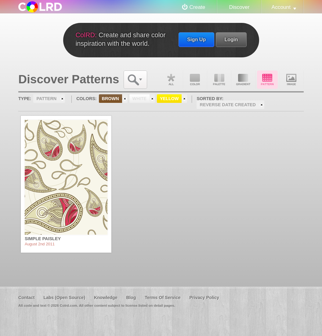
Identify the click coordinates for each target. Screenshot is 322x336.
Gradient (243, 79)
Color (195, 79)
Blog (131, 297)
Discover (239, 7)
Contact (26, 297)
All (171, 79)
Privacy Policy (204, 297)
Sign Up (196, 39)
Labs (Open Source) (64, 297)
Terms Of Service (162, 297)
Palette (219, 79)
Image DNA (291, 79)
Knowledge (106, 297)
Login (231, 39)
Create (197, 7)
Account (281, 7)
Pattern (267, 79)
